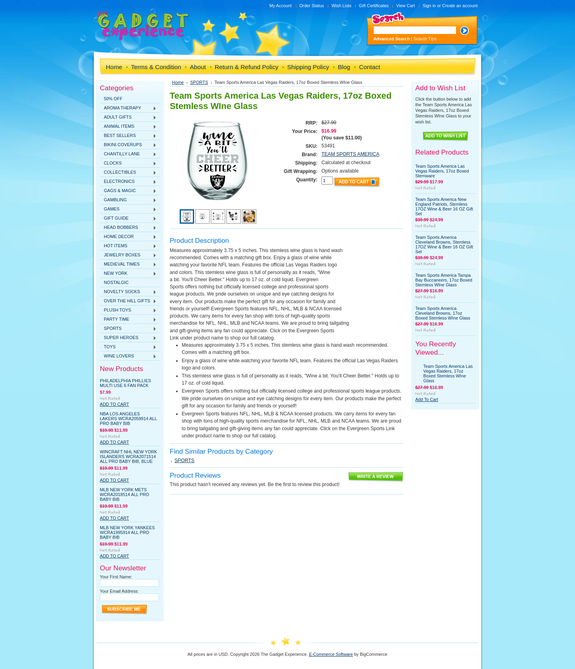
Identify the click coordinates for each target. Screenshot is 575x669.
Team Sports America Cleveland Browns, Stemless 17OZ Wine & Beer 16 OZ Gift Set (444, 244)
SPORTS (128, 329)
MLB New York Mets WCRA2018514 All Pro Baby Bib (124, 494)
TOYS (128, 347)
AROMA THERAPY (128, 108)
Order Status (311, 5)
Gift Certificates (374, 5)
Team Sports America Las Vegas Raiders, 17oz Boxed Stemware (442, 171)
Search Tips (424, 38)
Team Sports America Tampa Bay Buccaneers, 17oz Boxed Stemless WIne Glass (443, 280)
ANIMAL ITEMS (128, 126)
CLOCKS (128, 163)
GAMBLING (128, 200)
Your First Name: (116, 576)
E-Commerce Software (331, 654)
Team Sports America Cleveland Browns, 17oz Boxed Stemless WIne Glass (442, 313)
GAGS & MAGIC (128, 191)
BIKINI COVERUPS (128, 145)
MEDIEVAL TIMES (128, 264)
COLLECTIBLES (128, 172)
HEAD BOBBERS (128, 227)
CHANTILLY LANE (128, 154)
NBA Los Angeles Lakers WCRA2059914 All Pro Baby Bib (128, 418)
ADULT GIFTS (128, 117)
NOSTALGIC (116, 282)
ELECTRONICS (128, 182)
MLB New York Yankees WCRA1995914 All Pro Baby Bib (127, 532)
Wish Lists (341, 5)
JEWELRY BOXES (128, 255)
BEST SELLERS (128, 136)
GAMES (128, 209)
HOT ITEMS (128, 246)
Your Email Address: (119, 591)
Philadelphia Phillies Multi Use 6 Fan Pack (125, 383)
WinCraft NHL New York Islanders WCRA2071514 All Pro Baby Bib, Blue (128, 456)
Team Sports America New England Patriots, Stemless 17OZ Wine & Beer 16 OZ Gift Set (444, 206)
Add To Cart (114, 404)
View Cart (405, 5)
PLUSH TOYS (128, 310)
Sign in (429, 5)
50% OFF (113, 98)
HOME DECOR (128, 237)
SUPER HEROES (128, 338)
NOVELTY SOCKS (128, 292)
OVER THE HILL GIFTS (128, 301)
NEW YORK (128, 273)
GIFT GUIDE (128, 218)
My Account (280, 5)
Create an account (460, 5)
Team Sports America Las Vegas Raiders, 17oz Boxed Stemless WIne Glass (448, 373)
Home (178, 82)
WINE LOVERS (128, 356)
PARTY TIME (128, 319)
